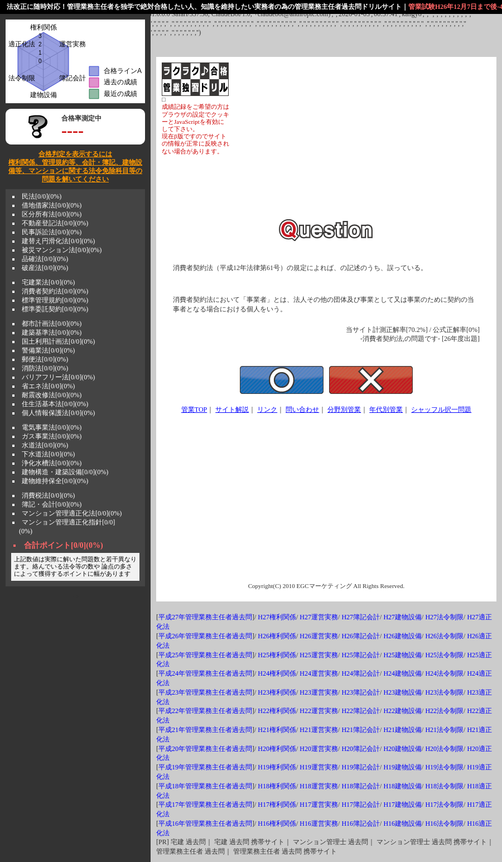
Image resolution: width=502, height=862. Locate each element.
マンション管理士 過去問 (330, 842)
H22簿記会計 (360, 711)
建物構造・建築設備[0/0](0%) (65, 472)
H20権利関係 (277, 749)
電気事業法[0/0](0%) (51, 427)
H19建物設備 (402, 767)
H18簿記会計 (360, 786)
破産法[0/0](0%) (45, 268)
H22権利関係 (277, 711)
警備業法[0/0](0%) (48, 350)
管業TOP (194, 409)
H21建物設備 (402, 730)
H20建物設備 (402, 749)
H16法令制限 (444, 823)
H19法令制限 (444, 767)
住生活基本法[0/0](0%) (55, 404)
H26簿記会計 (360, 636)
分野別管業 (344, 409)
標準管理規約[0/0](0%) (55, 300)
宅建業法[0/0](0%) (48, 282)
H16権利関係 (277, 823)
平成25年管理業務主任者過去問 (205, 655)
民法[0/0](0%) (41, 196)
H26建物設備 (402, 636)
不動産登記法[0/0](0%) (55, 223)
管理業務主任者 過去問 (190, 851)
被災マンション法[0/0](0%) (62, 250)
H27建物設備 (402, 617)
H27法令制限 (444, 617)
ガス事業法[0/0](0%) (51, 436)
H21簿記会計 (360, 730)
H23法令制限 (444, 692)
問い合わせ (302, 409)
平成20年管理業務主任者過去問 (205, 749)
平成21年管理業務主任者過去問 (205, 730)
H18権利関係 (277, 786)
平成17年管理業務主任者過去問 (205, 804)
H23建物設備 (402, 692)
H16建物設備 (402, 823)
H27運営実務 (319, 617)
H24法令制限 (444, 673)
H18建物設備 (402, 786)
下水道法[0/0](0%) (48, 454)
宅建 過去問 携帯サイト (249, 842)
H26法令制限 (444, 636)
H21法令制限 (444, 730)
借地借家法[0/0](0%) (51, 205)
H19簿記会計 (360, 767)
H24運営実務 (319, 673)
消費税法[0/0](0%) (48, 495)
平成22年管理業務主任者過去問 (205, 711)
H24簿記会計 (360, 673)
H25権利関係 (277, 655)
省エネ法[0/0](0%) (48, 386)
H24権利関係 (277, 673)
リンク (267, 409)
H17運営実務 (319, 804)
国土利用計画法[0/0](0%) (58, 341)
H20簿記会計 (360, 749)
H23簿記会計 (360, 692)
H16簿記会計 (360, 823)
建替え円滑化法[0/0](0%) (58, 241)
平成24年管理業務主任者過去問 (205, 673)
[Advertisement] (360, 140)
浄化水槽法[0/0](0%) (51, 463)
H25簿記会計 (360, 655)
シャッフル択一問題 (441, 409)
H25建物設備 (402, 655)
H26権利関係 (277, 636)
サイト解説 (232, 409)
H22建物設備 (402, 711)
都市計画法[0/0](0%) (51, 324)
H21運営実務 (319, 730)
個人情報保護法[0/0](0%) (58, 413)
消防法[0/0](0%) (45, 368)
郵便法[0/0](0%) (45, 359)
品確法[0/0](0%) (45, 259)
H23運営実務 (319, 692)
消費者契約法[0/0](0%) (55, 291)
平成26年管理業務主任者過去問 (205, 636)
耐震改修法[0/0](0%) (51, 395)
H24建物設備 (402, 673)
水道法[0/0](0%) (45, 445)
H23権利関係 (277, 692)
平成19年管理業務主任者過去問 (205, 767)
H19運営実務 (319, 767)
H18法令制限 (444, 786)
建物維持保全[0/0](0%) (55, 481)
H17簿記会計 (360, 804)
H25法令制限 (444, 655)
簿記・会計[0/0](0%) (51, 504)
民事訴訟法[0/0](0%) (51, 232)
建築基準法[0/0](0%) (51, 332)
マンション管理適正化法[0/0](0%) (72, 513)
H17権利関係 (277, 804)
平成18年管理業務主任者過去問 (205, 786)
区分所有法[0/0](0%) (51, 214)
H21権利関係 (277, 730)
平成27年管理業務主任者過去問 (205, 617)
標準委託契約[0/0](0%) (55, 309)
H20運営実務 (319, 749)
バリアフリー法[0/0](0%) (58, 377)
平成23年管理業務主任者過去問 (205, 692)
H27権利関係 (277, 617)
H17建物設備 (402, 804)
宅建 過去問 (188, 842)
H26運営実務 (319, 636)
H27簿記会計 (360, 617)
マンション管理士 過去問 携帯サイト (431, 842)
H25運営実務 (319, 655)
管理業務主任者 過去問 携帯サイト (285, 851)
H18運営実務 (319, 786)
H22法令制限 (444, 711)
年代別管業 (386, 409)
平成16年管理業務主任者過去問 (205, 823)
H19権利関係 (277, 767)
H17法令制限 (444, 804)
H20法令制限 (444, 749)
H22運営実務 (319, 711)
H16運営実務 (319, 823)
